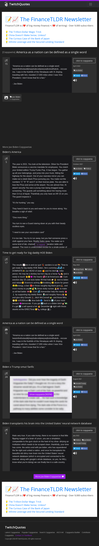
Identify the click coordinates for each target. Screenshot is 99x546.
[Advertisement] (49, 125)
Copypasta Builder (72, 532)
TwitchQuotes (17, 4)
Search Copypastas (47, 532)
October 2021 (78, 164)
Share (84, 75)
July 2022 (76, 436)
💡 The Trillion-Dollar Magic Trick (23, 31)
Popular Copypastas (30, 532)
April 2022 (76, 66)
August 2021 (77, 379)
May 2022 (76, 265)
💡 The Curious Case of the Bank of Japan (27, 38)
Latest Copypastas (12, 532)
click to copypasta (84, 60)
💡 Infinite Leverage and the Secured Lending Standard (34, 41)
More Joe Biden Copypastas (49, 476)
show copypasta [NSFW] (41, 394)
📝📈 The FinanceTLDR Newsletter (48, 19)
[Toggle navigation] (90, 4)
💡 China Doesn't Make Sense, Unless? (25, 35)
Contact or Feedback (23, 535)
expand (41, 244)
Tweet (77, 75)
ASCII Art (60, 532)
